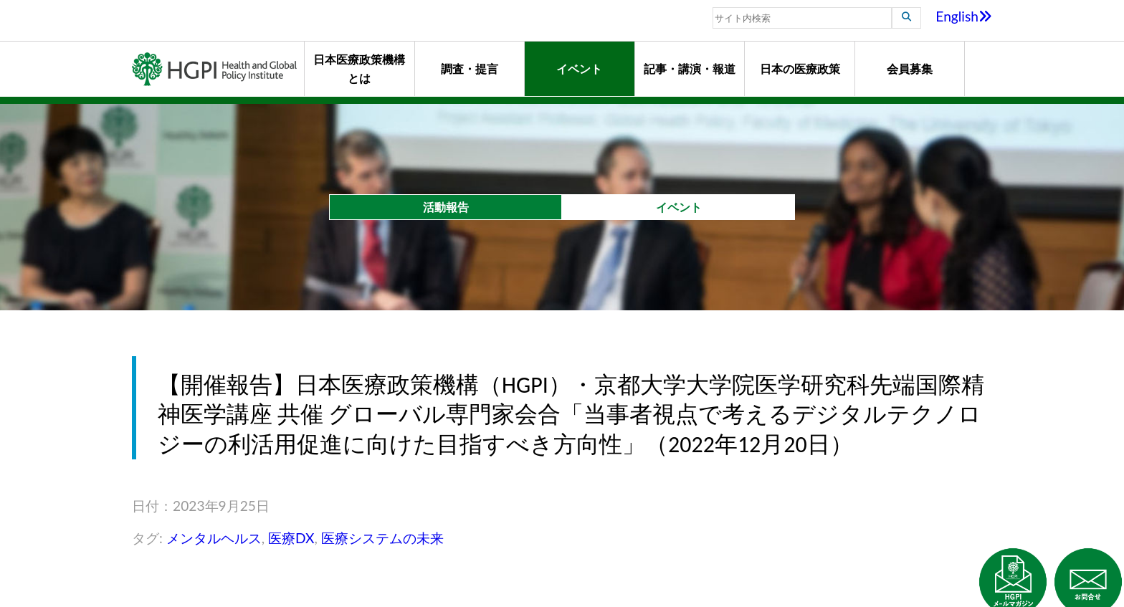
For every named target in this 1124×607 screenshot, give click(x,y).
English (963, 16)
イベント (579, 68)
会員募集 (910, 68)
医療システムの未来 (382, 538)
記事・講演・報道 (689, 68)
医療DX (291, 538)
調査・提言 (469, 68)
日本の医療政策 (800, 68)
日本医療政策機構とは (359, 68)
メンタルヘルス (214, 538)
